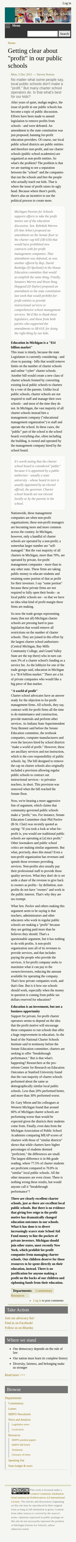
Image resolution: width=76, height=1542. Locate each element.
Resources (17, 1295)
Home (11, 43)
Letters (12, 1408)
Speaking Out (16, 1460)
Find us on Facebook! (19, 1323)
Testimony (17, 1449)
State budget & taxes (20, 1465)
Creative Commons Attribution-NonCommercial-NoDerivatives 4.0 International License (38, 1497)
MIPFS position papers (24, 1439)
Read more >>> (15, 1375)
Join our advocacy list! (19, 1318)
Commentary (43, 1290)
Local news (18, 1429)
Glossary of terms (21, 1454)
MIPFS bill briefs (21, 1444)
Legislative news (20, 1424)
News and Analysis (19, 1419)
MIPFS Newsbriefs (19, 1414)
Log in (67, 3)
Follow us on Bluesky (19, 1327)
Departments (13, 1398)
